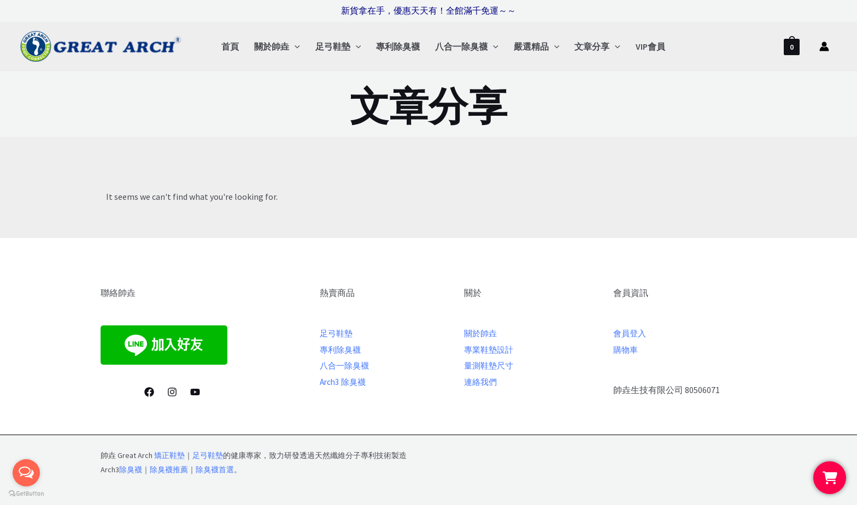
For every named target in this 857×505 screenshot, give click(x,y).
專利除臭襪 (398, 46)
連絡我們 (481, 381)
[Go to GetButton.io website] (26, 493)
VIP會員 (650, 46)
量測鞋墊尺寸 (490, 365)
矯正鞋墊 (169, 455)
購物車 (626, 349)
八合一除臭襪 (466, 46)
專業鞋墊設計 (490, 349)
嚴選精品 (537, 46)
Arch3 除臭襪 (344, 381)
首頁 (230, 46)
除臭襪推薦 (169, 469)
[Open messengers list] (26, 472)
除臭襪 (130, 469)
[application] (294, 46)
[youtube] (195, 392)
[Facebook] (149, 392)
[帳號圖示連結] (824, 46)
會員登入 (630, 333)
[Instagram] (172, 392)
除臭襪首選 (215, 469)
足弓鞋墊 (338, 46)
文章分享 (597, 46)
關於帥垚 (277, 46)
